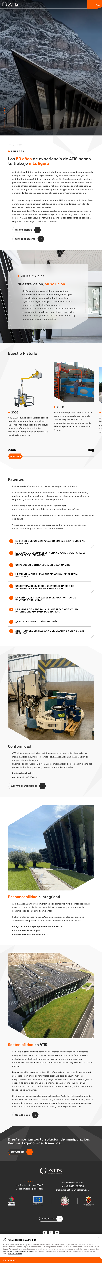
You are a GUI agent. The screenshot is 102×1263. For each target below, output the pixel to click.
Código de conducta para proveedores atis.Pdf (36, 926)
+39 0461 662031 (74, 1182)
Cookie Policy (57, 1246)
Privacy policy (45, 1246)
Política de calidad (21, 773)
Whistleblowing (61, 1248)
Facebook (44, 1232)
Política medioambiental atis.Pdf (28, 934)
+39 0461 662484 (75, 1185)
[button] (92, 4)
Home (10, 145)
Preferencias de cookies (44, 1248)
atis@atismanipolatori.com (75, 1189)
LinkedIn (51, 1232)
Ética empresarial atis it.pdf (26, 930)
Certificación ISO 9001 (23, 777)
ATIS (10, 4)
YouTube (57, 1232)
